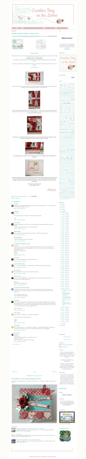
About (19, 28)
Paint (60, 165)
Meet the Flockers (62, 149)
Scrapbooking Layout (70, 172)
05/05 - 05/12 (65, 274)
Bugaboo (71, 97)
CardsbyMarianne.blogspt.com (20, 243)
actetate (60, 87)
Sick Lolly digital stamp (63, 178)
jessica (15, 222)
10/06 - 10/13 (65, 234)
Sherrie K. (16, 276)
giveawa (66, 135)
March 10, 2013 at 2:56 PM (19, 255)
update (67, 192)
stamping (71, 183)
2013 (62, 211)
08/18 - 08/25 (65, 247)
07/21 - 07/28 (65, 254)
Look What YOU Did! (49, 28)
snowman (62, 179)
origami (66, 162)
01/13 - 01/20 (65, 319)
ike (14, 203)
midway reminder (69, 150)
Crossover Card (67, 116)
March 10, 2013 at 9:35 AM (19, 234)
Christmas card (70, 112)
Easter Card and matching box (68, 124)
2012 (62, 323)
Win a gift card (70, 196)
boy (71, 96)
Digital (66, 117)
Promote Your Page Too (67, 339)
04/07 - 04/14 (65, 281)
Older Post (54, 371)
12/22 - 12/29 (65, 214)
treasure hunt (67, 188)
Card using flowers (66, 101)
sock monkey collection (69, 179)
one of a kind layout (66, 161)
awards (62, 91)
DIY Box (66, 120)
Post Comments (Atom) (37, 375)
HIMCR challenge (62, 140)
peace (74, 166)
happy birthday (72, 137)
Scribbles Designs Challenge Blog (34, 58)
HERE (15, 36)
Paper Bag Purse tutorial (67, 166)
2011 (62, 325)
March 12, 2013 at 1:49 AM (19, 322)
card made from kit (68, 100)
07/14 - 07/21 (65, 256)
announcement (67, 88)
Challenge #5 (70, 108)
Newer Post (14, 371)
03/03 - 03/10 (65, 307)
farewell (60, 128)
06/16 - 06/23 (65, 263)
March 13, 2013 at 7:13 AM (19, 330)
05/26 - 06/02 (65, 268)
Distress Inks (61, 120)
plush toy (73, 167)
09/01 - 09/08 (65, 243)
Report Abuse (62, 388)
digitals (70, 118)
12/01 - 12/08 (65, 220)
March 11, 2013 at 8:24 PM (19, 310)
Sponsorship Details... (62, 28)
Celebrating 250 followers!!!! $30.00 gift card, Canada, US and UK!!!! (30, 428)
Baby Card (66, 91)
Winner (60, 197)
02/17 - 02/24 (65, 310)
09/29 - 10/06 (65, 236)
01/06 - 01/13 (65, 321)
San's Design (70, 171)
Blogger (54, 456)
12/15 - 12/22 (65, 216)
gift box (63, 133)
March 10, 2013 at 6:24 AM (19, 208)
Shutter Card (71, 176)
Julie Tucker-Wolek (18, 263)
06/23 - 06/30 (65, 261)
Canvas (66, 99)
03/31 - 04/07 (65, 283)
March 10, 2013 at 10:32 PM (19, 261)
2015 (62, 207)
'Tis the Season (62, 83)
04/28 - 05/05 (65, 275)
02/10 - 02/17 (65, 312)
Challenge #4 (62, 108)
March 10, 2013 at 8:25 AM (19, 219)
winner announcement (68, 197)
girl (72, 133)
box (67, 96)
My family (71, 153)
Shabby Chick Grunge (63, 176)
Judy (15, 211)
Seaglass (66, 175)
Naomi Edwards (64, 346)
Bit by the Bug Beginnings (64, 92)
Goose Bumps (68, 136)
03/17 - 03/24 (65, 286)
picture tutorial (68, 167)
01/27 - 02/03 (65, 316)
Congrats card (17, 198)
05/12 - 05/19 (65, 272)
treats (64, 189)
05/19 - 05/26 (65, 270)
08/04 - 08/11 (65, 250)
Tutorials (68, 191)
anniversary (61, 88)
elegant (66, 125)
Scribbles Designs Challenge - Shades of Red (67, 303)
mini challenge (67, 152)
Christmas (61, 112)
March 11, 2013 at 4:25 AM (19, 297)
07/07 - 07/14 (65, 257)
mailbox (65, 146)
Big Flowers (71, 91)
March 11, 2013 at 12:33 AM (19, 284)
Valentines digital (71, 193)
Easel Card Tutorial (64, 123)
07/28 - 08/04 (65, 252)
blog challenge (62, 95)
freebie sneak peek (66, 132)
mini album (61, 152)
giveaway (71, 135)
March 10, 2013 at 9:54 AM (19, 241)
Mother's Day (67, 153)
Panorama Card (65, 165)
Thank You (67, 185)
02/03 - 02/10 (65, 314)
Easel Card (73, 121)
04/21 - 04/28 (65, 277)
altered (65, 87)
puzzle (65, 169)
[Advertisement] (34, 359)
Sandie (15, 325)
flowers (72, 128)
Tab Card (66, 184)
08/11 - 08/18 (65, 248)
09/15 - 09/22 (65, 239)
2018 (62, 204)
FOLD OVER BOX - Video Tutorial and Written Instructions (26, 378)
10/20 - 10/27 (65, 230)
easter (69, 123)
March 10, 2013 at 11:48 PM (19, 273)
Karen (15, 300)
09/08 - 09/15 (65, 241)
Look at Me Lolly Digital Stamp (69, 144)
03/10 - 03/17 (65, 288)
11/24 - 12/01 (65, 221)
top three (62, 188)
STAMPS (60, 184)
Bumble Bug (61, 99)
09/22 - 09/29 (65, 238)
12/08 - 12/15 (65, 218)
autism (73, 89)
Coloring (60, 113)
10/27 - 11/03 (65, 229)
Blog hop (68, 95)
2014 (62, 209)
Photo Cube (62, 167)
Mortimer (61, 153)
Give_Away (61, 135)
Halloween (65, 137)
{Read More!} (67, 49)
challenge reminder (62, 111)
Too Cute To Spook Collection (69, 187)
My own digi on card (63, 154)
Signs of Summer (71, 178)
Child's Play (70, 111)
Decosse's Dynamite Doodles (20, 287)
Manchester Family (71, 146)
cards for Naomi (65, 104)
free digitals (71, 129)
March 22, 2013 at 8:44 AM (19, 341)
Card (71, 99)
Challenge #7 (70, 109)
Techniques (61, 185)
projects (62, 169)
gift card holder (68, 133)
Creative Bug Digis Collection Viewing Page (33, 28)
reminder (65, 170)
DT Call (70, 120)
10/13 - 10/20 (65, 232)
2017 (62, 205)
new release (67, 158)
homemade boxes (62, 141)
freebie (73, 131)
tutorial (64, 191)
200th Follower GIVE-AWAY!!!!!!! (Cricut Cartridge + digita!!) (28, 439)
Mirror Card (73, 152)
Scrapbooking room (64, 174)
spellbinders (70, 180)
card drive (61, 100)
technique (71, 184)
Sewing (71, 175)
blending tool (71, 93)
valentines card (64, 193)
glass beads (61, 136)
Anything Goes (68, 89)
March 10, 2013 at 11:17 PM (19, 267)
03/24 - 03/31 (65, 284)
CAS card (71, 104)
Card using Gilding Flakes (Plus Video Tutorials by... (66, 294)
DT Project (67, 121)
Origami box (71, 162)
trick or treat (69, 189)
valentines (72, 192)
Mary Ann (16, 270)
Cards (65, 103)
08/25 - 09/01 (65, 245)
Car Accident (18, 434)
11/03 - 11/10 (65, 227)
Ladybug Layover (68, 142)
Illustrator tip (70, 141)
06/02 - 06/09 (65, 266)
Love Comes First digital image (65, 145)
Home (14, 28)
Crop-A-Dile (61, 116)
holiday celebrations (70, 140)
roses (70, 170)
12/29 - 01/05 (65, 212)
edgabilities (61, 125)
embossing (71, 125)
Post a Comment (16, 344)
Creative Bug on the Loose (67, 336)
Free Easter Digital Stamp (64, 131)
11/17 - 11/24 (65, 223)
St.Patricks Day (64, 183)
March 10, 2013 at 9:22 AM (19, 228)
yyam (15, 257)
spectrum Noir (62, 180)
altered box (70, 87)
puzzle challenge (70, 169)
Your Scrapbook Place (63, 198)
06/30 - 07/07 (65, 259)
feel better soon (66, 128)
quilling (60, 170)
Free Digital (62, 129)
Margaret (16, 231)
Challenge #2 (62, 107)
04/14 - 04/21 (65, 279)
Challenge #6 (62, 109)
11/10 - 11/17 (65, 225)
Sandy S (16, 312)
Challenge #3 (70, 107)
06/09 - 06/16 (65, 265)
